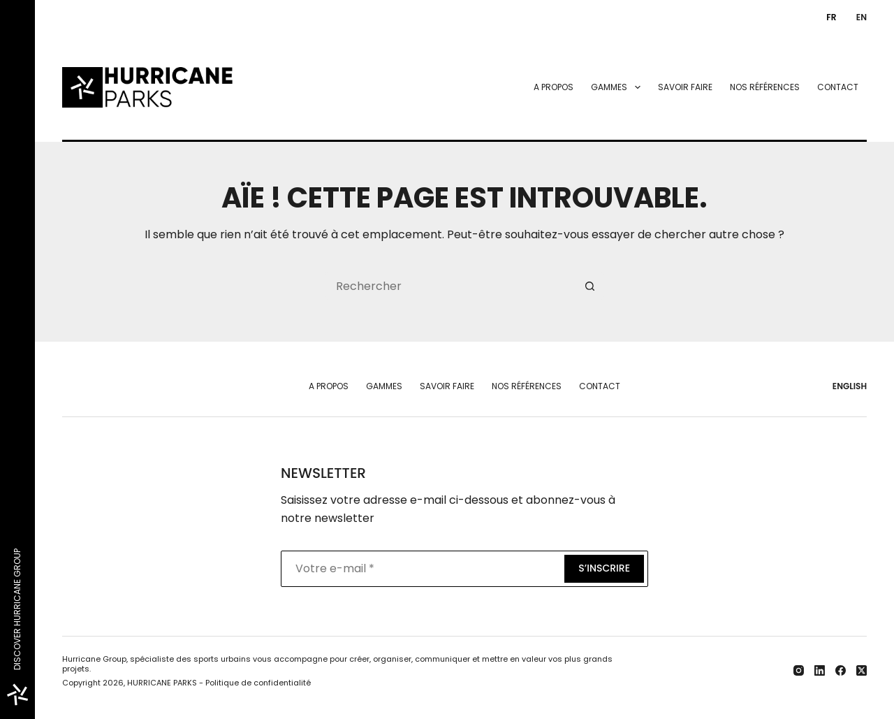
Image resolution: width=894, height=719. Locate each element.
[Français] (828, 17)
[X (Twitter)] (861, 670)
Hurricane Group (94, 658)
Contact (837, 87)
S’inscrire (604, 568)
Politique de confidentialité (258, 682)
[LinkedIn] (819, 670)
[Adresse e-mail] (421, 569)
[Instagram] (798, 670)
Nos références (765, 87)
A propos (553, 87)
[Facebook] (840, 670)
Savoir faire (685, 87)
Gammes (618, 87)
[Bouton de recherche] (590, 286)
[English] (858, 17)
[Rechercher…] (450, 286)
